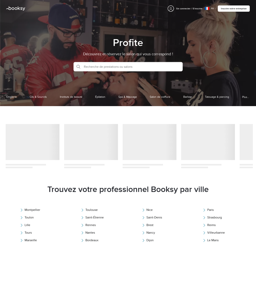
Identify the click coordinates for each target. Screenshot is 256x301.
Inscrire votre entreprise (234, 8)
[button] (128, 66)
